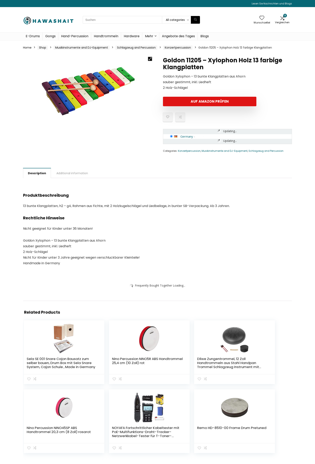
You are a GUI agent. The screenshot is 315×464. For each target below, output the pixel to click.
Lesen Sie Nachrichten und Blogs (272, 3)
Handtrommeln (106, 36)
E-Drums (33, 36)
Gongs (50, 36)
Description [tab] (37, 173)
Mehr (149, 36)
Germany (186, 136)
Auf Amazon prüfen (186, 101)
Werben (213, 442)
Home (27, 48)
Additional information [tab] (72, 173)
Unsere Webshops (220, 437)
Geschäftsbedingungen (268, 429)
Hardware (132, 36)
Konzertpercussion (178, 48)
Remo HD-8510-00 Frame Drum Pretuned (268, 362)
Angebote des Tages (178, 36)
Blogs (204, 36)
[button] (150, 59)
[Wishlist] (261, 18)
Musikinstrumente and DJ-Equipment (81, 48)
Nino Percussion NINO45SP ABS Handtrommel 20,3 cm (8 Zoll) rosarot (178, 364)
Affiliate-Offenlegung (267, 435)
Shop (42, 48)
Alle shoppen (217, 425)
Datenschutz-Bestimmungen (262, 421)
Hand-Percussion (74, 36)
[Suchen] (195, 20)
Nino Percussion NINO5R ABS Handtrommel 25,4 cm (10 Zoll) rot (87, 364)
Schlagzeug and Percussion (136, 48)
